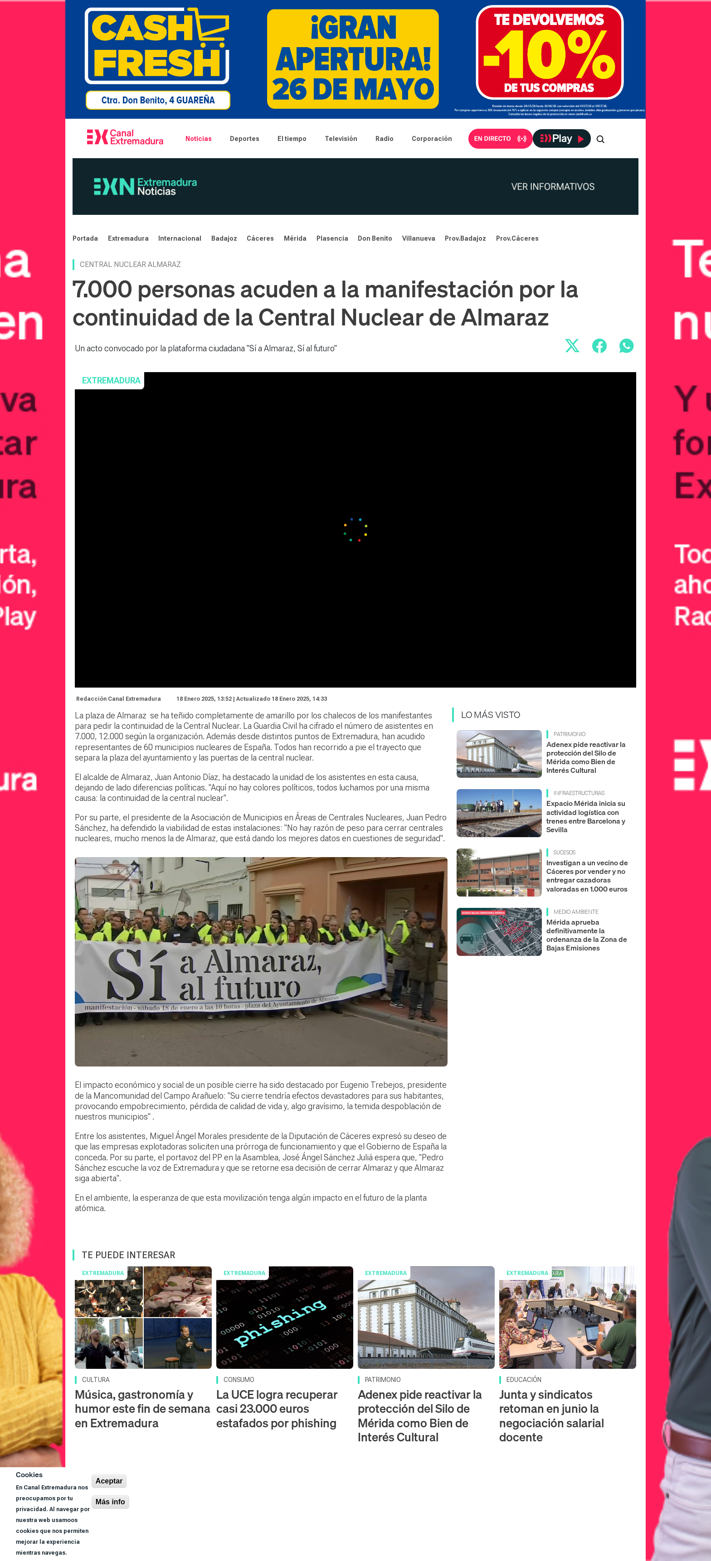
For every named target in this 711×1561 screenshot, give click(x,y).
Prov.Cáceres (517, 238)
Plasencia (332, 238)
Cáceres (260, 238)
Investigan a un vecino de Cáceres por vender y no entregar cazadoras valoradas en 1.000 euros (587, 876)
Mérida (295, 238)
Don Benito (375, 238)
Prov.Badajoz (465, 238)
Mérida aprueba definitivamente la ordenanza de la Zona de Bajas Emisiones (586, 935)
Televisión (341, 138)
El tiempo (292, 138)
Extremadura (128, 238)
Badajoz (224, 238)
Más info (110, 1502)
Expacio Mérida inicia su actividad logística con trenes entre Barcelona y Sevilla (585, 816)
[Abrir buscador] (600, 138)
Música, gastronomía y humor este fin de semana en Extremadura (142, 1408)
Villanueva (418, 238)
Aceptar (109, 1481)
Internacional (179, 238)
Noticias (198, 138)
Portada (85, 238)
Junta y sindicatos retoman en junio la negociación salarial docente (551, 1415)
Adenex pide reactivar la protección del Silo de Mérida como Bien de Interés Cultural (586, 757)
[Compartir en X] (572, 345)
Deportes (244, 138)
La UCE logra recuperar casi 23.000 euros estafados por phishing (277, 1408)
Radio (384, 138)
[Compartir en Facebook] (599, 345)
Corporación (432, 138)
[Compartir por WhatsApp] (626, 345)
